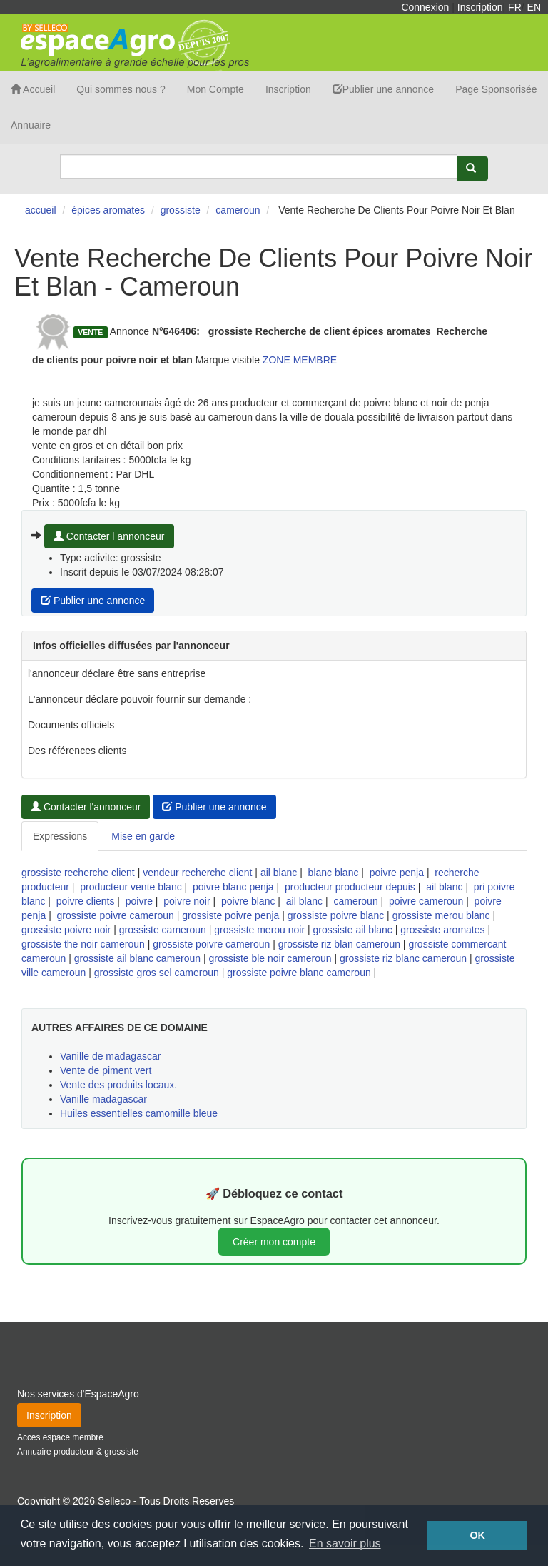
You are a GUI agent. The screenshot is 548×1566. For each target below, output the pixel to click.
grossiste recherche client (78, 872)
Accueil (33, 89)
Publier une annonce (383, 89)
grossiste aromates (442, 929)
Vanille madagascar (103, 1099)
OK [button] (477, 1535)
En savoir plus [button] (345, 1543)
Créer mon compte (274, 1242)
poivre (139, 901)
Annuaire (31, 125)
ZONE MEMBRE (300, 360)
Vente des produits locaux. (118, 1084)
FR (515, 7)
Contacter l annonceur (109, 536)
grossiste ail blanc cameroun (137, 958)
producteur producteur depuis (350, 887)
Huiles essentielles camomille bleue (139, 1113)
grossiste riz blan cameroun (339, 944)
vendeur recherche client (197, 872)
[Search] (258, 166)
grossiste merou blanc (441, 915)
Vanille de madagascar (110, 1056)
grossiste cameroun (162, 929)
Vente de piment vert (105, 1070)
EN (534, 7)
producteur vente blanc (130, 887)
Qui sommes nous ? (121, 89)
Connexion (425, 7)
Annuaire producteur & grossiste (77, 1452)
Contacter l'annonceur (86, 807)
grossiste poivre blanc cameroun (299, 972)
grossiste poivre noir (66, 929)
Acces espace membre (60, 1437)
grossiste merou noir (259, 929)
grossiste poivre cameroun (115, 915)
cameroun (355, 901)
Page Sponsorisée (496, 89)
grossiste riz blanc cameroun (403, 958)
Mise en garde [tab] (143, 836)
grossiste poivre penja (230, 915)
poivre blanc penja (233, 887)
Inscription (480, 7)
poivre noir (186, 901)
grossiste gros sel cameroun (156, 972)
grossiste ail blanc (352, 929)
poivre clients (85, 901)
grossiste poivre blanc (336, 915)
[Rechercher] (472, 168)
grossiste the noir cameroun (83, 944)
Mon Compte (215, 89)
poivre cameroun (426, 901)
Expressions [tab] (60, 836)
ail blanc (278, 872)
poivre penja (397, 872)
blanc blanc (333, 872)
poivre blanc (248, 901)
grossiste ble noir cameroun (270, 958)
